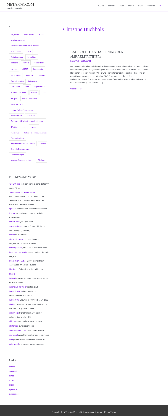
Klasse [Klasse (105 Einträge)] (34, 93)
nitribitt (12, 302)
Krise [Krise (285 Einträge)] (43, 92)
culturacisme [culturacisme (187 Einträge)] (38, 63)
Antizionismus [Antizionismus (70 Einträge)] (16, 51)
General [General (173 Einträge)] (42, 75)
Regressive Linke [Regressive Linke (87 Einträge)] (17, 138)
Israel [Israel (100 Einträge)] (27, 87)
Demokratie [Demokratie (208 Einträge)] (38, 69)
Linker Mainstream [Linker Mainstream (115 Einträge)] (29, 99)
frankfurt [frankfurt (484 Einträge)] (30, 75)
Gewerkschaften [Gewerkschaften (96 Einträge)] (17, 81)
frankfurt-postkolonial (18, 251)
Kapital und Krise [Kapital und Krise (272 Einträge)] (19, 92)
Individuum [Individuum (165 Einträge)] (15, 87)
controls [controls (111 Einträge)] (25, 63)
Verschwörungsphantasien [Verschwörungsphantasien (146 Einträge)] (22, 160)
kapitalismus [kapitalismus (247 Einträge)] (39, 87)
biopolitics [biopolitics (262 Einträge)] (31, 57)
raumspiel (13, 333)
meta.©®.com (20, 4)
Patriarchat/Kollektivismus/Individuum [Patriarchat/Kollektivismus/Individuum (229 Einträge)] (27, 121)
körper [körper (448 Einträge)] (14, 98)
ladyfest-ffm (14, 298)
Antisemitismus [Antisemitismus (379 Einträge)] (18, 40)
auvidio (101, 6)
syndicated (14, 391)
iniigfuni (12, 277)
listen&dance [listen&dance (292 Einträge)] (17, 105)
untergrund (14, 341)
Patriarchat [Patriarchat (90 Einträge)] (31, 116)
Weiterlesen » (76, 89)
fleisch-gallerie (15, 247)
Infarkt (12, 273)
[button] (160, 6)
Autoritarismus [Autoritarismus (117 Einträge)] (17, 57)
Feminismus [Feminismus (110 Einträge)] (16, 75)
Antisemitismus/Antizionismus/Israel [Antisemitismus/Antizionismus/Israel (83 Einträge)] (25, 46)
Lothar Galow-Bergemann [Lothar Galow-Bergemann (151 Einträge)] (22, 110)
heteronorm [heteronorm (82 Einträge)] (32, 81)
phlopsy (12, 319)
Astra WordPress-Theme (105, 409)
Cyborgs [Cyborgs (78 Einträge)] (14, 69)
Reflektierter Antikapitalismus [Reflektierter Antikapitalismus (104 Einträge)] (35, 133)
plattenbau (13, 324)
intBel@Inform (15, 290)
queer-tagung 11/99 (17, 328)
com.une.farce (15, 226)
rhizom (131, 6)
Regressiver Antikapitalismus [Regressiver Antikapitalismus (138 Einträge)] (23, 144)
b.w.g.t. (12, 213)
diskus (12, 234)
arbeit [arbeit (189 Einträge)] (28, 51)
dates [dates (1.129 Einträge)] (25, 69)
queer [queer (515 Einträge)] (33, 127)
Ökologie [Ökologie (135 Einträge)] (41, 160)
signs (140, 6)
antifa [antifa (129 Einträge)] (41, 34)
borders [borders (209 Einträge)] (14, 63)
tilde (11, 337)
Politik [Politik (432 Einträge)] (14, 127)
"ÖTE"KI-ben (14, 184)
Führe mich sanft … (17, 260)
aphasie (12, 208)
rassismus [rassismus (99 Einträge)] (15, 133)
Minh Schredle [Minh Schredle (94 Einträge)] (16, 116)
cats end (112, 6)
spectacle (151, 6)
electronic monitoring (18, 238)
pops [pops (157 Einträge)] (24, 127)
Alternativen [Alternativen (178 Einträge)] (29, 34)
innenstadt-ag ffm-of (18, 285)
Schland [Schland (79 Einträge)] (42, 144)
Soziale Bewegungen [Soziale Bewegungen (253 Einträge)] (20, 149)
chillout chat (14, 221)
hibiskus (12, 268)
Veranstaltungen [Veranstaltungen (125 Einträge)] (17, 155)
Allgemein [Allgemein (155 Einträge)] (15, 34)
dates (121, 6)
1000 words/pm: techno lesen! (22, 192)
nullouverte (14, 311)
